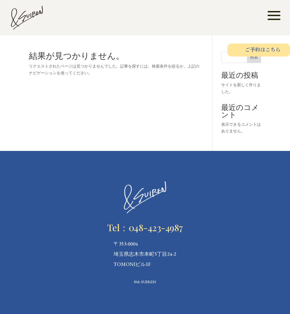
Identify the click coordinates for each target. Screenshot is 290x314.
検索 (254, 57)
